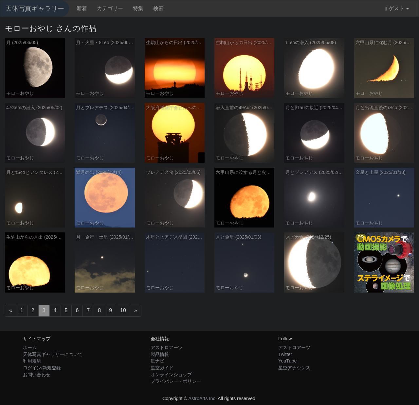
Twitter (285, 354)
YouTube (287, 360)
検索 (158, 8)
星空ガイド (162, 367)
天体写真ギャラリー (34, 8)
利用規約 (32, 360)
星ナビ (157, 360)
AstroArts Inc (201, 398)
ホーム (30, 347)
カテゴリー (110, 8)
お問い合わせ (36, 374)
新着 (82, 8)
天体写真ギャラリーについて (52, 354)
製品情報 (160, 354)
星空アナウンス (294, 367)
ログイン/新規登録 (42, 367)
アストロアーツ (167, 347)
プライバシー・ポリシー (176, 381)
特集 (138, 8)
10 (123, 310)
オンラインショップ (171, 374)
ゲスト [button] (397, 8)
